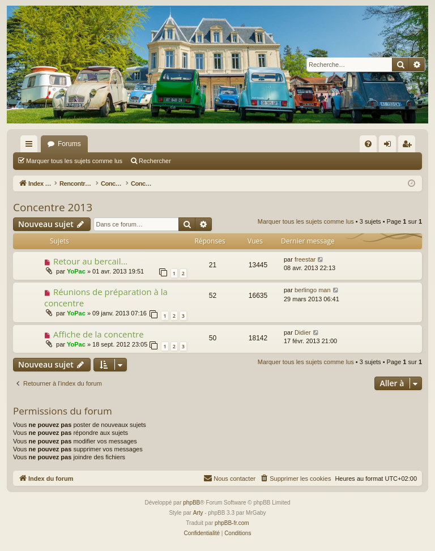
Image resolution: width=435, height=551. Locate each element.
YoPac (76, 271)
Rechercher (155, 160)
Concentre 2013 (52, 207)
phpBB (191, 502)
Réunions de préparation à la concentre (106, 297)
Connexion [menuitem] (390, 146)
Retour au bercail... (90, 261)
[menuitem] (368, 143)
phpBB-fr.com (232, 523)
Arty (198, 513)
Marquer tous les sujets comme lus (74, 160)
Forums (69, 144)
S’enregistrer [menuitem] (409, 146)
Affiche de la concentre (98, 334)
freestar (305, 259)
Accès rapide (31, 146)
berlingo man (313, 290)
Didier (303, 332)
